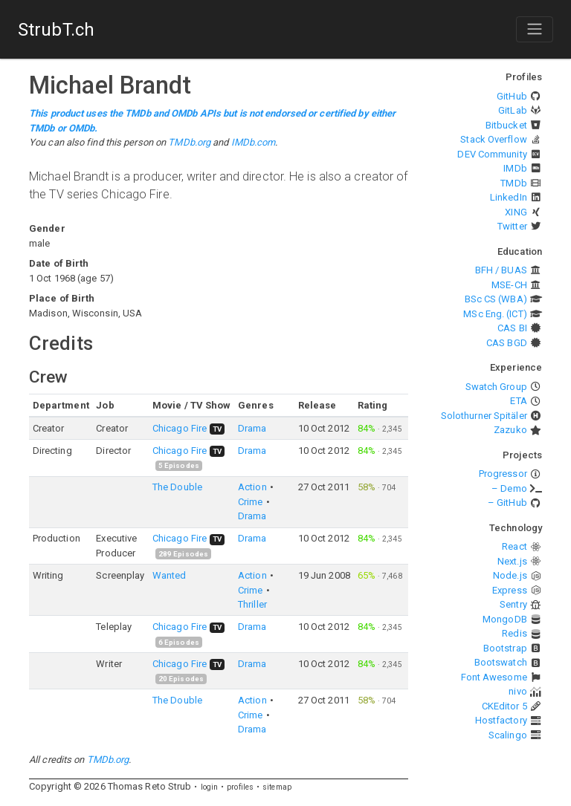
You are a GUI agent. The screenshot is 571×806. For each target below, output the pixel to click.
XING (515, 212)
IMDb (514, 168)
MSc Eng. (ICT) (494, 313)
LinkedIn (508, 197)
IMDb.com (253, 142)
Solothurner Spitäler (484, 415)
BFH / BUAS (501, 270)
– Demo (509, 488)
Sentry (513, 604)
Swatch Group (496, 386)
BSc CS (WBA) (496, 299)
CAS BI (512, 328)
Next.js (512, 561)
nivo (517, 691)
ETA (518, 400)
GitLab (512, 110)
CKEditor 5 (504, 706)
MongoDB (505, 619)
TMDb (513, 183)
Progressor (503, 473)
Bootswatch (500, 662)
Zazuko (510, 429)
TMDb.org (189, 142)
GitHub (512, 96)
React (514, 546)
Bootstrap (505, 648)
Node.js (510, 575)
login (210, 787)
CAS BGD (506, 342)
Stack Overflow (493, 139)
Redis (514, 633)
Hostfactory (501, 720)
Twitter (512, 226)
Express (509, 590)
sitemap (276, 787)
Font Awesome (494, 677)
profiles (240, 787)
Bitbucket (506, 125)
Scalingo (507, 735)
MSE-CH (509, 284)
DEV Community (491, 154)
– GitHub (507, 502)
